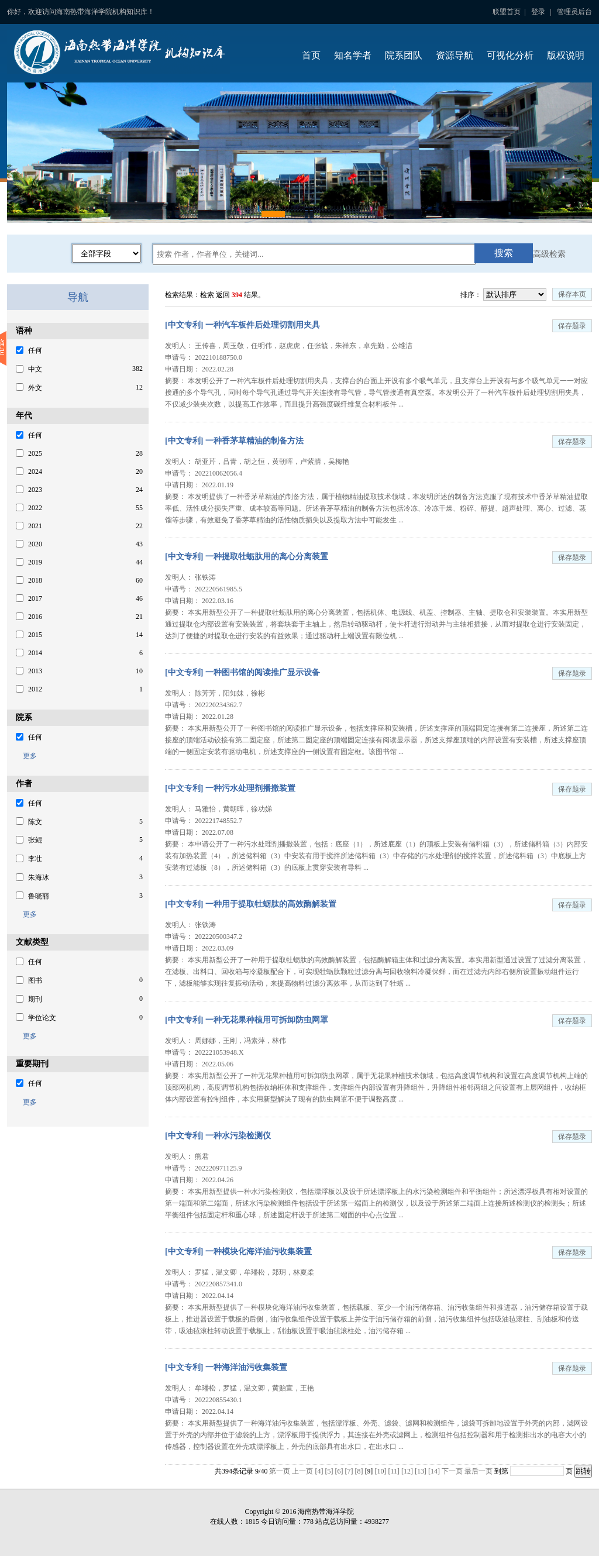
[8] (359, 1471)
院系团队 (403, 55)
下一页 (452, 1471)
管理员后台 (574, 12)
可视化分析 (510, 55)
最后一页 (478, 1471)
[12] (408, 1471)
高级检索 (549, 254)
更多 (26, 756)
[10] (381, 1471)
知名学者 (352, 55)
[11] (394, 1471)
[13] (421, 1471)
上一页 (302, 1471)
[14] (435, 1471)
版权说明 (565, 55)
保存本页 (572, 294)
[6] (340, 1471)
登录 (538, 12)
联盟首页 (507, 12)
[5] (330, 1471)
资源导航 (454, 55)
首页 (311, 55)
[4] (320, 1471)
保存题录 (572, 326)
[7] (349, 1471)
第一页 (279, 1471)
